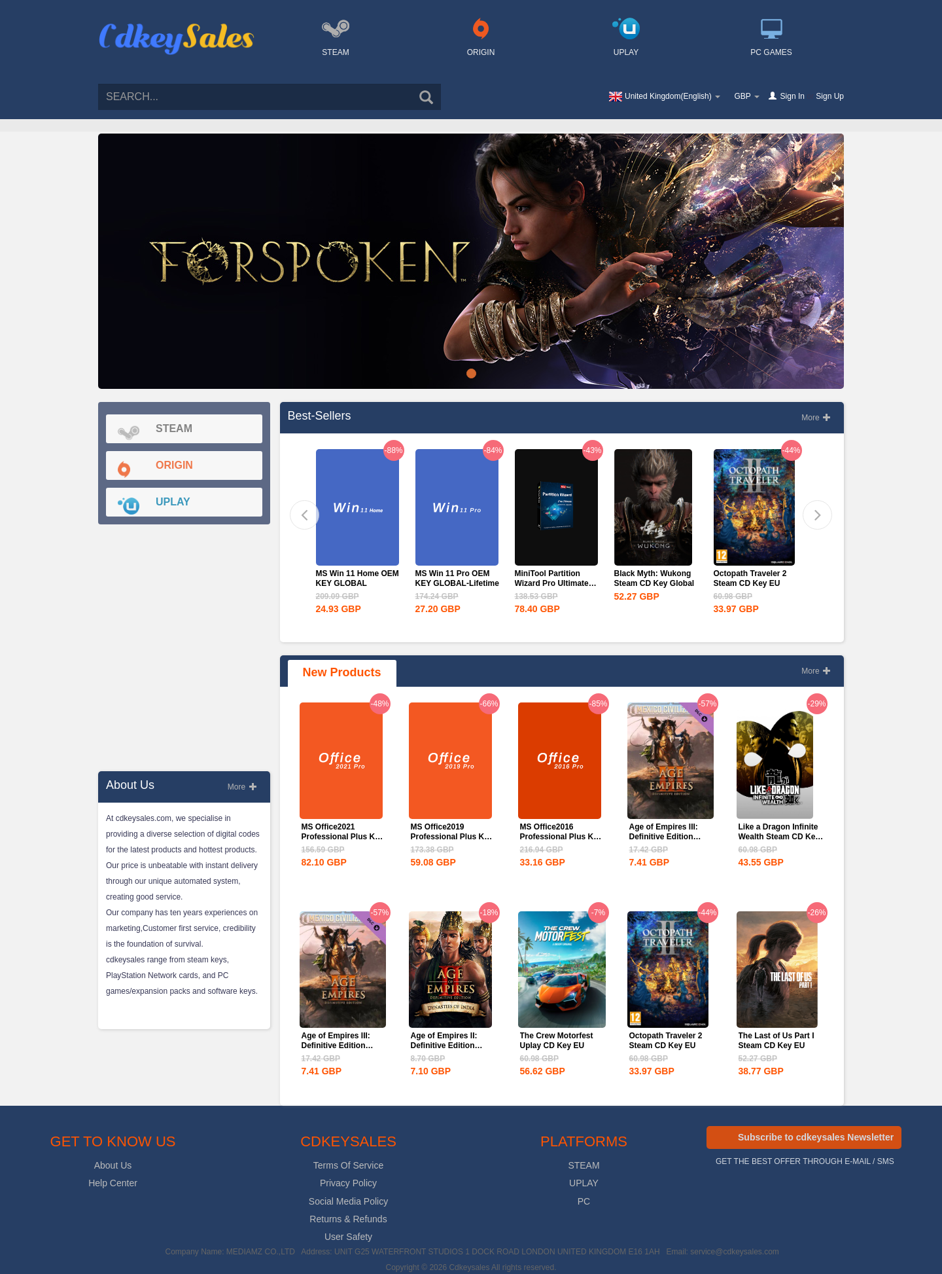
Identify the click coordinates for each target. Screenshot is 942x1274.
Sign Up (830, 96)
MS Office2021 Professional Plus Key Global (343, 836)
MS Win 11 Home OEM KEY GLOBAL (357, 578)
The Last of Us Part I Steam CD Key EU (776, 1040)
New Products (342, 672)
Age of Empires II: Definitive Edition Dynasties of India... (448, 1045)
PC (584, 1201)
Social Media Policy (348, 1201)
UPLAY (584, 1183)
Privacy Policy (348, 1183)
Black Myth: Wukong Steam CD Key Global (654, 578)
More (242, 787)
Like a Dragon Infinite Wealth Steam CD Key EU (779, 836)
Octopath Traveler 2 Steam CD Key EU (750, 578)
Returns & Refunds (348, 1219)
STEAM (583, 1165)
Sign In (792, 96)
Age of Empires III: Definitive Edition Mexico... (663, 836)
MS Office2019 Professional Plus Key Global (452, 836)
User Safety (348, 1236)
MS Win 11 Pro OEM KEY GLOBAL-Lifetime (457, 578)
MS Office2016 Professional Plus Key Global (561, 836)
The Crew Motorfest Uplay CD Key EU (556, 1040)
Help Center (112, 1183)
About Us (113, 1165)
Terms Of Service (348, 1165)
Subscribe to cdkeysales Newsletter (816, 1137)
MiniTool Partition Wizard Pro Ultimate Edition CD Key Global (556, 583)
